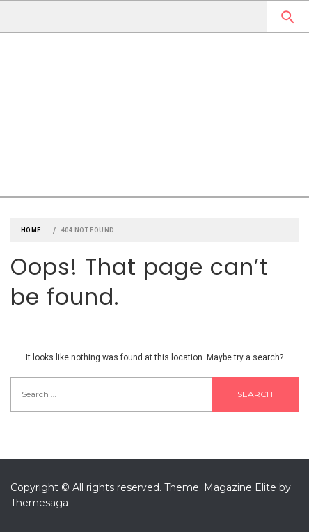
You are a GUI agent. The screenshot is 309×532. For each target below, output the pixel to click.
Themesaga (39, 503)
